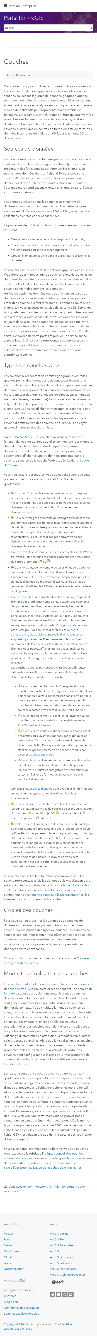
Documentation (14, 1268)
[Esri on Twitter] (52, 1294)
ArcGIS (54, 1251)
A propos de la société (18, 1290)
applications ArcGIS (42, 754)
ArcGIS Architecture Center (67, 1274)
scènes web (18, 989)
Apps (7, 1263)
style (75, 630)
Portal (7, 1239)
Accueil (8, 1233)
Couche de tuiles (22, 552)
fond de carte (13, 993)
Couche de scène (25, 804)
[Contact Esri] (71, 1294)
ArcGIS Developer (61, 1257)
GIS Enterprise (23, 6)
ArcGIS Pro (57, 1239)
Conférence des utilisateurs (21, 1307)
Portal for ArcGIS (23, 437)
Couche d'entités (22, 597)
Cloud (8, 1257)
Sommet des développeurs (21, 1313)
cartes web (81, 984)
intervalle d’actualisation (63, 634)
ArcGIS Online (59, 1233)
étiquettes (17, 639)
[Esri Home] (57, 1282)
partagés (76, 1083)
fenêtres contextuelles (45, 894)
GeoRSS (85, 1111)
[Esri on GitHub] (64, 1294)
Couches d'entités (40, 788)
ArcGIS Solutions (61, 1263)
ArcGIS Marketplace (63, 1268)
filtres (7, 899)
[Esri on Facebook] (58, 1294)
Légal (29, 1328)
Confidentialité (63, 1324)
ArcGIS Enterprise (61, 1245)
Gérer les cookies (14, 1328)
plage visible (38, 634)
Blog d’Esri (11, 1301)
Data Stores (11, 1251)
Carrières (10, 1296)
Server (8, 1245)
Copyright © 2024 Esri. (17, 1324)
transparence (19, 634)
